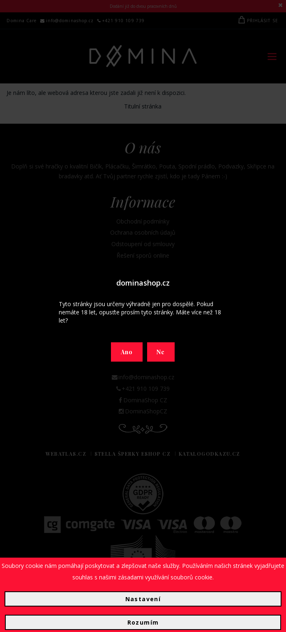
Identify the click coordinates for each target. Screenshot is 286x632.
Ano (127, 352)
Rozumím (143, 622)
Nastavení (143, 599)
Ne (161, 352)
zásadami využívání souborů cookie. (166, 577)
